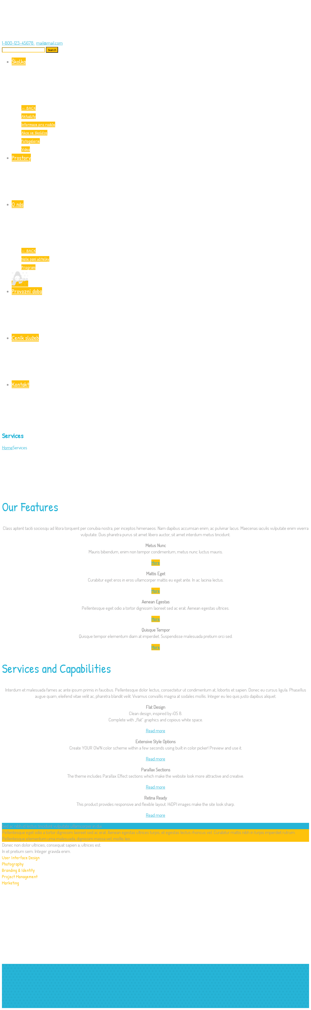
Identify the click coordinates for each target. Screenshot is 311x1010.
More (155, 562)
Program (28, 267)
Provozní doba (160, 310)
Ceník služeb (160, 357)
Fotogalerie (30, 141)
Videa (25, 149)
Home (7, 447)
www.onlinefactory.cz (53, 1005)
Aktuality (28, 116)
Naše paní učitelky (35, 259)
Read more (155, 730)
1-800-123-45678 (18, 43)
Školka (160, 81)
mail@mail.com (49, 43)
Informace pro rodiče (38, 124)
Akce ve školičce (34, 132)
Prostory (160, 177)
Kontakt (160, 403)
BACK (28, 108)
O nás (160, 223)
